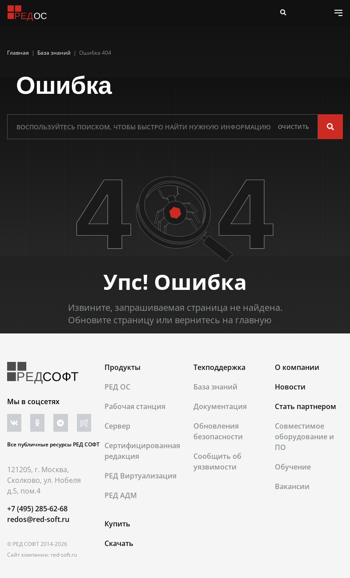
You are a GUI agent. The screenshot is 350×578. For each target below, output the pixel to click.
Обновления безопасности (218, 431)
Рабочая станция (135, 406)
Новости (290, 387)
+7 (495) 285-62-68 (37, 509)
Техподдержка (219, 367)
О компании (297, 367)
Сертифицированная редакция (142, 451)
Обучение (293, 467)
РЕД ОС (117, 387)
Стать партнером (305, 406)
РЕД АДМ (121, 495)
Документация (220, 406)
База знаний (215, 387)
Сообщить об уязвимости (217, 461)
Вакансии (292, 486)
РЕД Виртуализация (141, 476)
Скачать (119, 543)
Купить (117, 524)
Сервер (117, 426)
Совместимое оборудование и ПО (304, 436)
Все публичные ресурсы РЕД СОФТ (53, 444)
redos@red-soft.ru (38, 519)
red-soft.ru (64, 554)
